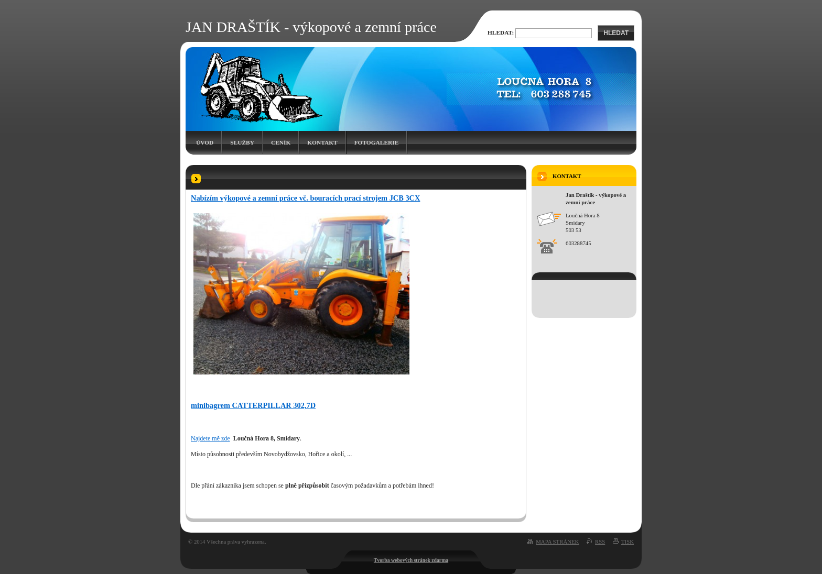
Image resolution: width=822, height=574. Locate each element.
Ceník (280, 142)
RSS (600, 541)
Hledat (616, 33)
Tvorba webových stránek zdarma (411, 560)
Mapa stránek (557, 541)
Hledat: (501, 32)
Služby (242, 142)
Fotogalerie (376, 142)
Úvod (204, 142)
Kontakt (322, 142)
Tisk (627, 541)
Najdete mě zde (210, 438)
